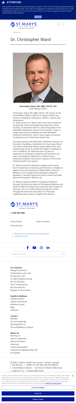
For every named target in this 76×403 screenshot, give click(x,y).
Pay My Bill (17, 365)
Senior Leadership (18, 338)
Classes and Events (18, 301)
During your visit (17, 276)
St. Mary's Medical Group (21, 279)
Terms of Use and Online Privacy (42, 365)
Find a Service (16, 225)
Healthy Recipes (17, 298)
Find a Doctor (16, 221)
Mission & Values (17, 341)
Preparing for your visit (20, 273)
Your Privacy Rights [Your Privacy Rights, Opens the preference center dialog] (38, 388)
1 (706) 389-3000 (17, 213)
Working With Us (17, 324)
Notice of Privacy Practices (48, 368)
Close (38, 17)
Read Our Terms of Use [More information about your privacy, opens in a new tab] (53, 384)
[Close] (72, 377)
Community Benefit (18, 347)
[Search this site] (38, 254)
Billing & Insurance (18, 270)
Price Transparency (18, 284)
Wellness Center (17, 304)
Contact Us (18, 371)
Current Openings (18, 321)
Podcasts (14, 310)
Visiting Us (15, 335)
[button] (64, 25)
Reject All (38, 394)
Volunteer (14, 344)
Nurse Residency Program (21, 327)
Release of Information (20, 290)
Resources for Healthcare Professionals (32, 233)
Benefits (14, 318)
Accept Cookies (38, 400)
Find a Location (43, 221)
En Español (15, 353)
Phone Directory (35, 371)
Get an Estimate (17, 281)
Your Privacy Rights (22, 368)
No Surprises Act (17, 287)
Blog (12, 307)
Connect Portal (21, 236)
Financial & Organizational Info (24, 350)
